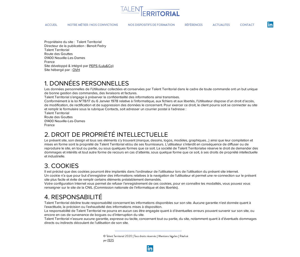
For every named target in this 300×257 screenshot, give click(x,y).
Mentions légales (168, 236)
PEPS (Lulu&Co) (101, 66)
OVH (76, 70)
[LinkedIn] (270, 24)
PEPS (110, 240)
